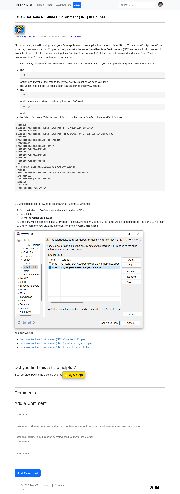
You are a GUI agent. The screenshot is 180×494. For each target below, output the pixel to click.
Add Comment (27, 473)
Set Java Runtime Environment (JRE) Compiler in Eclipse (52, 339)
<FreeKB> (24, 5)
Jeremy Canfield (27, 36)
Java (77, 5)
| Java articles (74, 36)
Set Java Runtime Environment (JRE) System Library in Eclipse (56, 343)
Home (40, 5)
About (50, 5)
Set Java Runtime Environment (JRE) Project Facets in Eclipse (56, 347)
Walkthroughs (64, 5)
